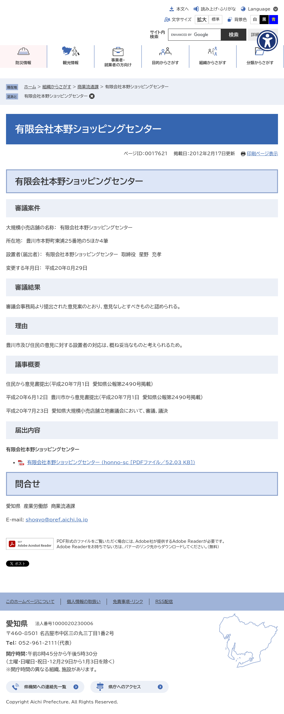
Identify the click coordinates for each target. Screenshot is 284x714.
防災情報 (23, 63)
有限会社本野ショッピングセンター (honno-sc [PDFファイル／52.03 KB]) (111, 462)
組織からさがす (56, 87)
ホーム (30, 87)
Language (259, 9)
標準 (216, 19)
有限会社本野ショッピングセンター (56, 96)
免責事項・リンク (128, 601)
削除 (92, 96)
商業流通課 (87, 87)
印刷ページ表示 (262, 153)
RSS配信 (164, 601)
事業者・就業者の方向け (118, 62)
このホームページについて (30, 601)
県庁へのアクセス (124, 687)
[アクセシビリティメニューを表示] (267, 40)
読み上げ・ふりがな (218, 9)
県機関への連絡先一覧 (45, 687)
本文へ (182, 9)
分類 (259, 62)
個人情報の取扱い (84, 601)
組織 (212, 62)
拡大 (202, 19)
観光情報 (71, 63)
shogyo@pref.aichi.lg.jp (57, 519)
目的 (165, 62)
